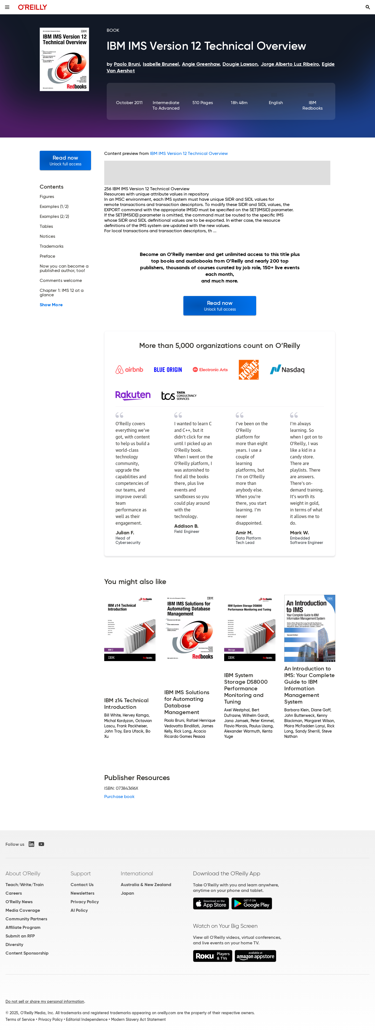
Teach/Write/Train (25, 884)
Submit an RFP (20, 936)
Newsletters (82, 893)
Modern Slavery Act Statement (138, 1019)
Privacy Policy (85, 902)
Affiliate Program (23, 927)
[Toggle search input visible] (367, 7)
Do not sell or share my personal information (45, 1001)
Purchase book (119, 796)
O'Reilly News (19, 902)
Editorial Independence (87, 1019)
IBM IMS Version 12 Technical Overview (189, 153)
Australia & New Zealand (146, 884)
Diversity (14, 944)
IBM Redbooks (312, 105)
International (137, 873)
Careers (14, 893)
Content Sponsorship (27, 953)
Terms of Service (20, 1019)
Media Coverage (23, 910)
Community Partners (26, 919)
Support (81, 873)
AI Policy (79, 910)
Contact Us (82, 884)
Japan (127, 893)
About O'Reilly (23, 873)
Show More (51, 305)
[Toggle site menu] (7, 7)
